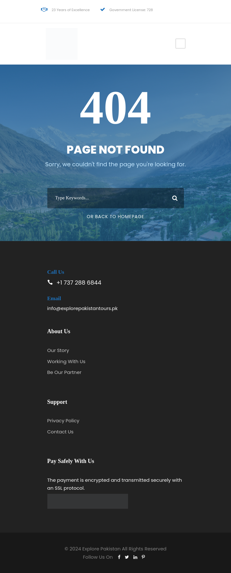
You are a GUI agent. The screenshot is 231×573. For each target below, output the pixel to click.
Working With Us (66, 361)
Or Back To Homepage (115, 216)
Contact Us (60, 431)
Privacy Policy (63, 420)
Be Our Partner (64, 372)
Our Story (58, 350)
